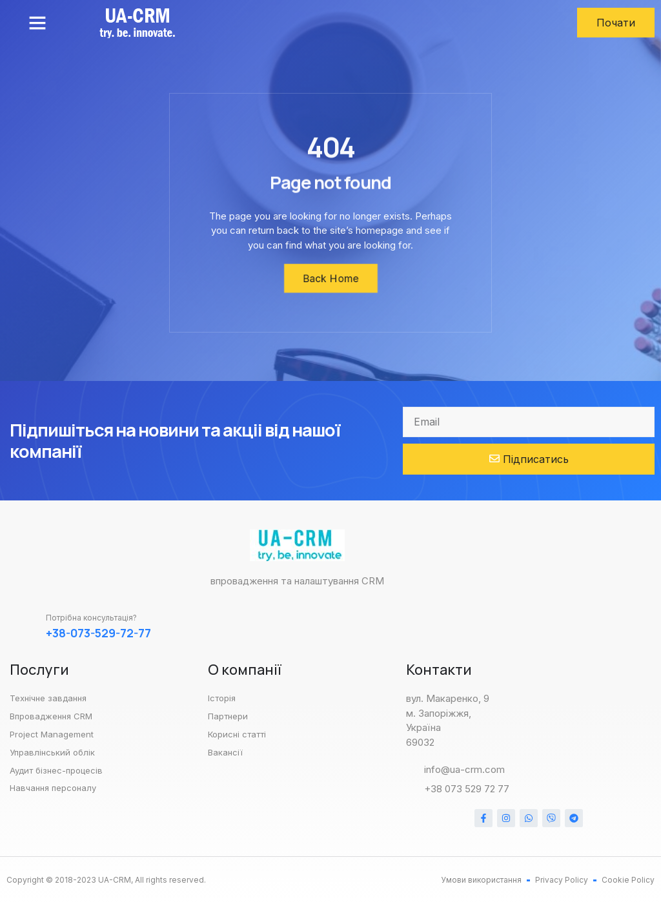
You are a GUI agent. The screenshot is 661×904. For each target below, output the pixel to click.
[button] (37, 22)
